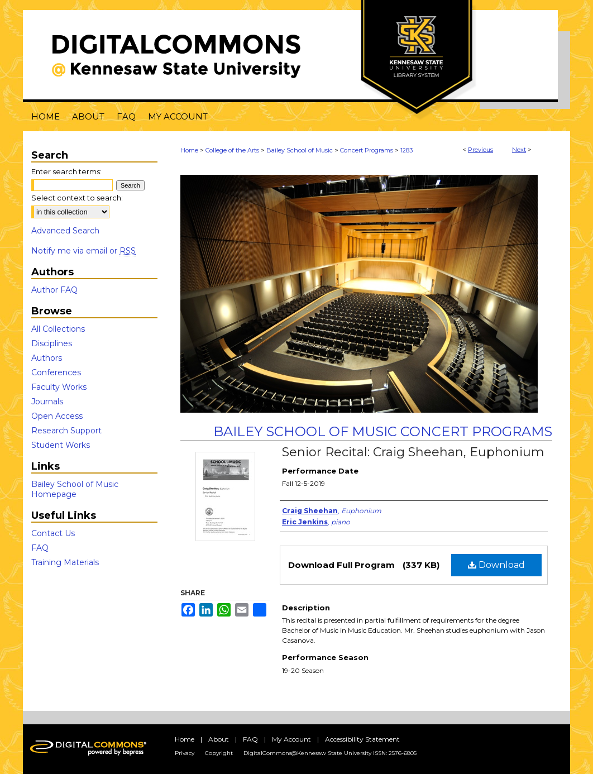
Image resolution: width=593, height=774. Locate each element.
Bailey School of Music (299, 150)
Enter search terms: (66, 171)
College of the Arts (232, 150)
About (218, 739)
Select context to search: (77, 197)
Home (189, 150)
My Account (291, 739)
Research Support (66, 431)
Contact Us (53, 533)
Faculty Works (59, 387)
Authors (46, 358)
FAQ (40, 548)
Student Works (60, 445)
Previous (480, 150)
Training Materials (65, 562)
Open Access (57, 416)
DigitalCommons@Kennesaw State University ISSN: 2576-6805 (330, 753)
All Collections (58, 329)
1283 (406, 150)
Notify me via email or (83, 251)
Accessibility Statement (362, 739)
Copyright (219, 753)
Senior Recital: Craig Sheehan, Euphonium (413, 452)
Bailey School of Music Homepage (74, 489)
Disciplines (51, 343)
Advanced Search (65, 231)
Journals (47, 401)
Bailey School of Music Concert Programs (382, 431)
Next (519, 150)
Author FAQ (54, 290)
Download (496, 565)
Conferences (56, 372)
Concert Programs (366, 150)
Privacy (184, 753)
